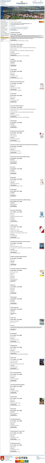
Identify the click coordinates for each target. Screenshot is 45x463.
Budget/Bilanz (3, 27)
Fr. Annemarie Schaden (14, 30)
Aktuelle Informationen (4, 22)
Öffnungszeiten (3, 21)
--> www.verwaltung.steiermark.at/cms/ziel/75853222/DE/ (19, 27)
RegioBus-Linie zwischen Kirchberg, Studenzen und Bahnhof (5, 36)
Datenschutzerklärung (40, 458)
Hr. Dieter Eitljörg (13, 29)
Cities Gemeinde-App (4, 28)
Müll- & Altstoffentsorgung (5, 33)
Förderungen (3, 31)
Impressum (38, 457)
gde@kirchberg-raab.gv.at (9, 460)
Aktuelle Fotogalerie (4, 23)
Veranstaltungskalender (4, 37)
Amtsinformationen (4, 26)
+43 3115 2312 (2, 3)
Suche (37, 456)
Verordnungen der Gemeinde (3, 39)
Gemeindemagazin (4, 32)
